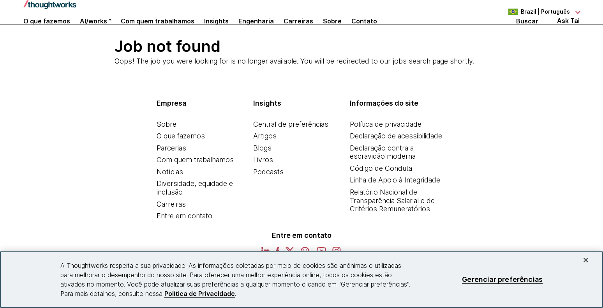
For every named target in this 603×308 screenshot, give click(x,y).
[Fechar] (585, 260)
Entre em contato (184, 238)
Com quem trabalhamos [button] (157, 32)
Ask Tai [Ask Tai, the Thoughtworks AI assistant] (568, 31)
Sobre (166, 146)
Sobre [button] (332, 32)
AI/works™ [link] (95, 32)
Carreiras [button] (298, 32)
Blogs (262, 170)
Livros (263, 182)
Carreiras (171, 226)
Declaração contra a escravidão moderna (383, 174)
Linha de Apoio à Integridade (395, 202)
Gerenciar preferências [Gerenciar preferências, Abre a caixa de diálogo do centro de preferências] (502, 279)
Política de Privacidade (199, 293)
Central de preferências (290, 146)
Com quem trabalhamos (195, 182)
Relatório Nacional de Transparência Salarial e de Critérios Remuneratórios (392, 223)
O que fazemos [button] (46, 32)
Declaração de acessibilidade (396, 158)
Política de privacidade (385, 146)
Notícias (170, 194)
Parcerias (171, 170)
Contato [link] (364, 32)
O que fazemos (181, 158)
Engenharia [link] (256, 32)
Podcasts (268, 194)
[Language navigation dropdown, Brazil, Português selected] (537, 12)
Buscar (527, 32)
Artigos (265, 158)
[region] (301, 279)
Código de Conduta (381, 190)
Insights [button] (216, 32)
